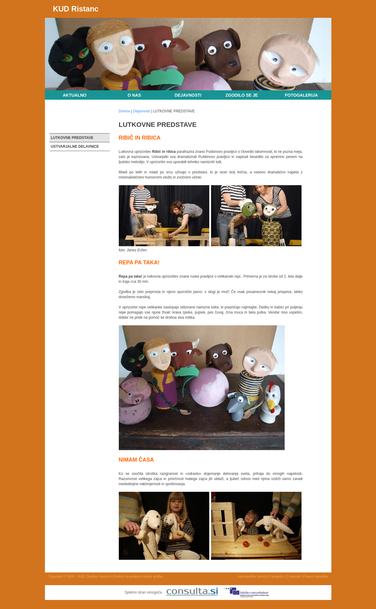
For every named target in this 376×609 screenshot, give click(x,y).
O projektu (275, 576)
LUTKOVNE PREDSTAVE (72, 138)
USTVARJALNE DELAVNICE (75, 146)
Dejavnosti (188, 95)
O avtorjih (293, 576)
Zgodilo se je (242, 95)
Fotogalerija (301, 95)
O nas (134, 95)
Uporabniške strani (252, 576)
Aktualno (75, 95)
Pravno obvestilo (315, 576)
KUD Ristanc (76, 9)
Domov (124, 111)
